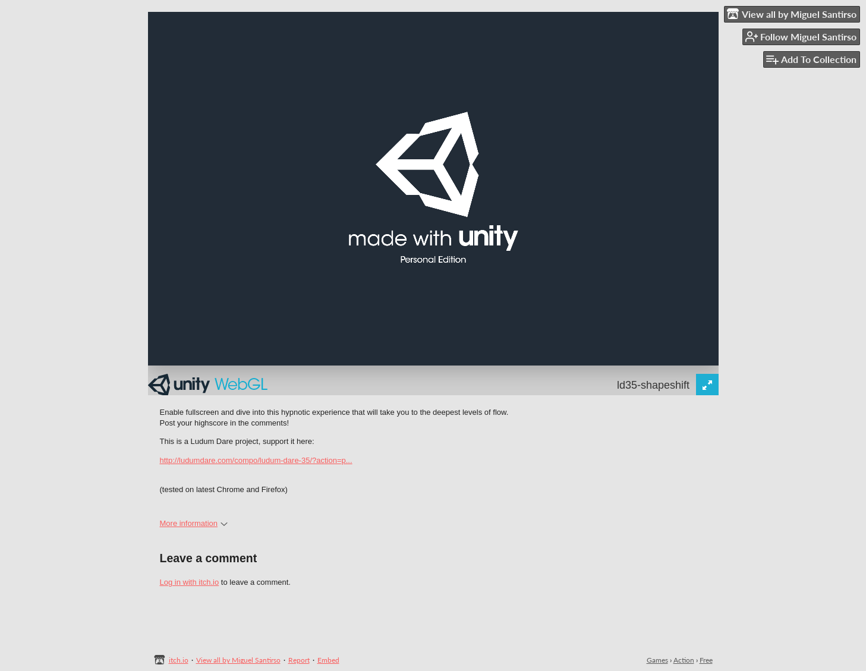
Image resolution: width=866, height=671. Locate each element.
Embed (328, 660)
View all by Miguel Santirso (238, 660)
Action (683, 660)
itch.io (178, 660)
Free (706, 660)
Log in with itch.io (189, 582)
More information (194, 523)
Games (657, 660)
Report (299, 660)
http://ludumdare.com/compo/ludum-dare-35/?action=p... (256, 460)
